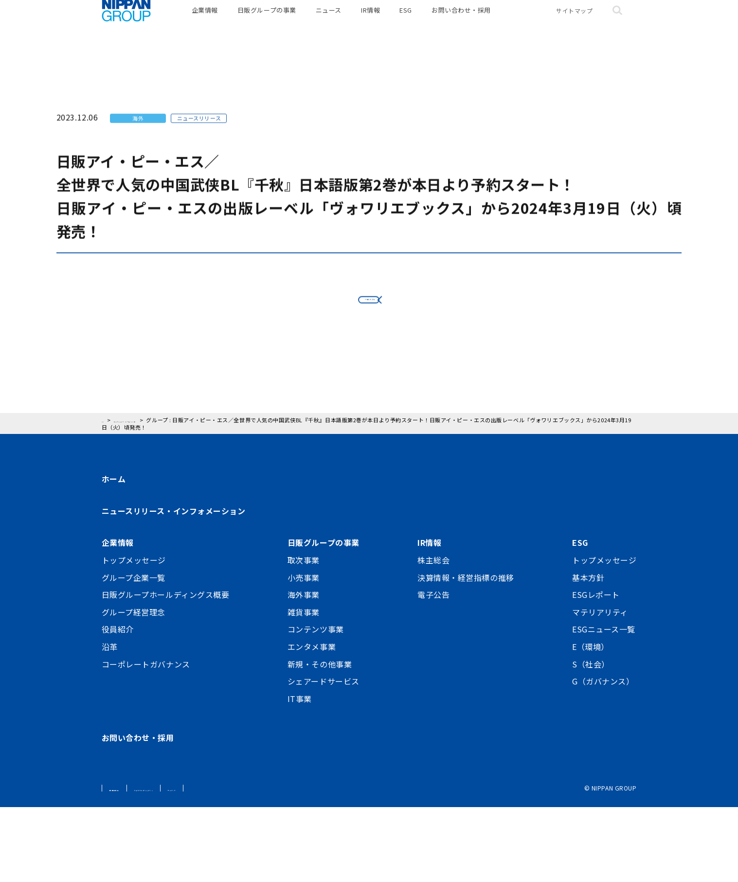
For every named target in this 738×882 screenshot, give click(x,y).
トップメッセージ (134, 635)
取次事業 (304, 635)
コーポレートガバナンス (146, 738)
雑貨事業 (304, 687)
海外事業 (304, 669)
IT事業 (300, 773)
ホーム (114, 553)
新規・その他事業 (320, 738)
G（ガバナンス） (603, 756)
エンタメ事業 (312, 721)
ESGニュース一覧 (603, 704)
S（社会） (591, 738)
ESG (405, 24)
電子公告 (433, 669)
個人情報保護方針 (133, 863)
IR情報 (370, 24)
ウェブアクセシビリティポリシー (218, 863)
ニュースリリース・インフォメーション (174, 586)
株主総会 (433, 635)
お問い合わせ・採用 (461, 24)
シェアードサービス (324, 756)
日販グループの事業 (266, 24)
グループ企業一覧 (133, 652)
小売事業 (304, 652)
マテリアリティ (600, 687)
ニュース (329, 24)
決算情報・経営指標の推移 (465, 652)
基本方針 (588, 652)
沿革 (110, 721)
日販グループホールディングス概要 (166, 669)
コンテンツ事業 (316, 704)
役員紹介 (118, 704)
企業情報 (205, 24)
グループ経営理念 (133, 687)
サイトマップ (574, 24)
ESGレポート (596, 669)
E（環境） (590, 721)
